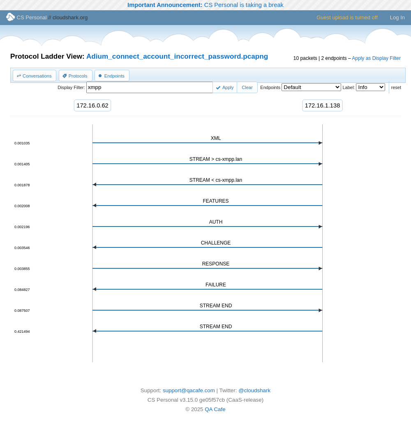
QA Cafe (215, 409)
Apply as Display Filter (376, 58)
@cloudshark (254, 390)
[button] (34, 75)
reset (396, 87)
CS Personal (26, 17)
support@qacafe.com (189, 390)
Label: (348, 87)
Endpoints (270, 87)
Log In (397, 17)
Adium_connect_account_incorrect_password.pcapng (177, 56)
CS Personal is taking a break (205, 5)
